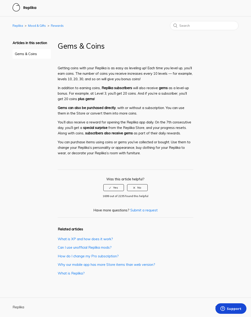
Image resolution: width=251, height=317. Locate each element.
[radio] (113, 187)
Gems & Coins (26, 54)
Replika (18, 25)
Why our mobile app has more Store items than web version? (106, 264)
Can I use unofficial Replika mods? (85, 247)
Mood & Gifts (37, 25)
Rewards (57, 25)
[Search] (204, 25)
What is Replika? (71, 273)
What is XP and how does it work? (85, 239)
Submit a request (144, 210)
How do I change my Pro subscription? (88, 256)
